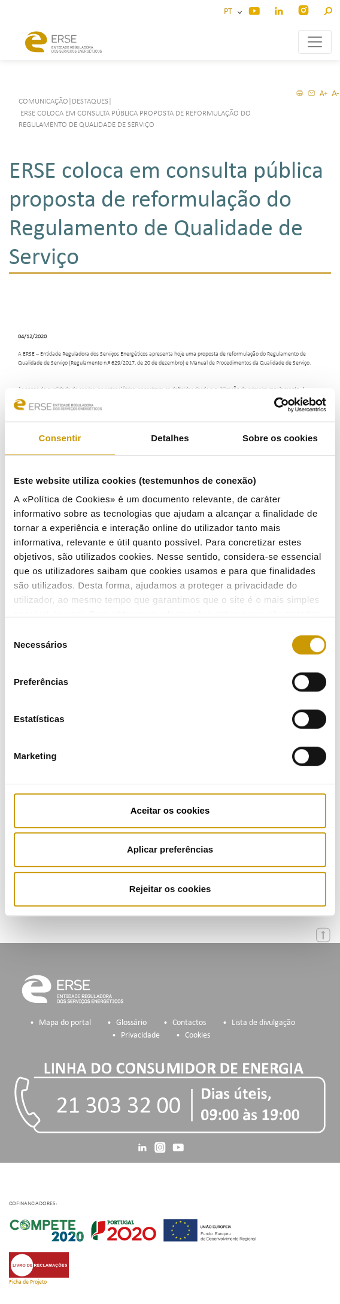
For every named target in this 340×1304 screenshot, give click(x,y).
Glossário (131, 1022)
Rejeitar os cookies (170, 889)
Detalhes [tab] (170, 438)
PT (230, 11)
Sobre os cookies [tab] (280, 438)
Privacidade (140, 1035)
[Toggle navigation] (315, 42)
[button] (327, 9)
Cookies (197, 1035)
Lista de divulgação (263, 1022)
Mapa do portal (65, 1022)
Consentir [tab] (60, 438)
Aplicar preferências (170, 849)
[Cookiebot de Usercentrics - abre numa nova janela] (273, 405)
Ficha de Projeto (28, 1282)
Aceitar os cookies (170, 810)
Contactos (189, 1022)
